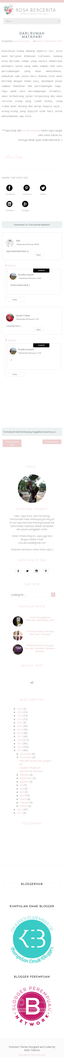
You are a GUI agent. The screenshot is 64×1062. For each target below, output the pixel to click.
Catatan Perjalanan (30, 767)
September (26, 778)
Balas (38, 255)
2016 (20, 740)
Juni (22, 788)
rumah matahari (31, 130)
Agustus (24, 781)
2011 (20, 812)
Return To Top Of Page (32, 1055)
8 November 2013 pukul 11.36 (30, 353)
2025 (20, 708)
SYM (18, 240)
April (22, 795)
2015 (20, 743)
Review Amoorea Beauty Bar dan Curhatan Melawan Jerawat (40, 648)
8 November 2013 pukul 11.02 (27, 319)
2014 (20, 746)
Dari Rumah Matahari (31, 771)
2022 (20, 719)
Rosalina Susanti (26, 274)
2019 (20, 729)
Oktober (25, 774)
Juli (22, 785)
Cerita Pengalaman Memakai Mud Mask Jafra (40, 619)
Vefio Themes (32, 1050)
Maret (23, 799)
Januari (24, 805)
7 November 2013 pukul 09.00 (27, 244)
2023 (20, 715)
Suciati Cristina (23, 315)
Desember (26, 753)
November (26, 757)
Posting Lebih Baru (12, 443)
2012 (20, 809)
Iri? (20, 764)
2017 (20, 736)
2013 (20, 750)
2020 (20, 726)
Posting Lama (51, 441)
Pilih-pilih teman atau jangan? (35, 760)
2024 (20, 712)
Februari (25, 802)
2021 (20, 722)
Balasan (12, 265)
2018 (20, 733)
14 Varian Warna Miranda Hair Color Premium (40, 633)
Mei (22, 792)
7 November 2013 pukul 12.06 (30, 278)
